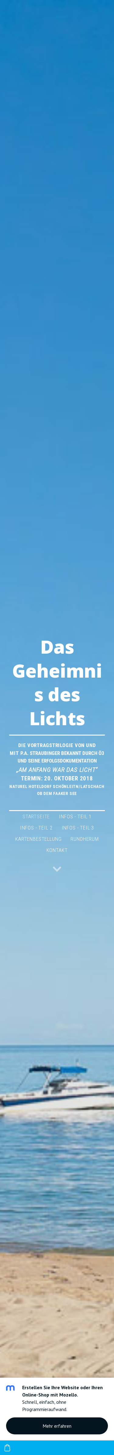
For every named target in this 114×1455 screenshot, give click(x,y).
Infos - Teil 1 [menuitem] (75, 816)
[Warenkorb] (7, 1447)
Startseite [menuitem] (36, 816)
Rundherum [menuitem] (85, 839)
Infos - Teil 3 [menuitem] (78, 828)
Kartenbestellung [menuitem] (38, 839)
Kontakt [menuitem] (57, 850)
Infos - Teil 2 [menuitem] (36, 828)
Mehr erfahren (57, 1426)
